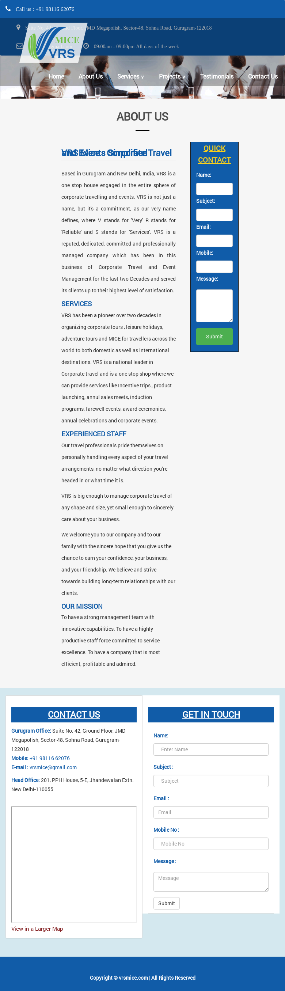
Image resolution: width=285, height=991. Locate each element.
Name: (203, 174)
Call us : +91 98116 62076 (44, 9)
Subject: (205, 200)
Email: (203, 226)
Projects (172, 76)
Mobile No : (166, 829)
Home (56, 76)
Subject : (163, 766)
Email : (161, 798)
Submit (166, 903)
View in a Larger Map (37, 928)
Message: (207, 278)
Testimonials (216, 76)
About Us (91, 76)
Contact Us (263, 76)
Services (130, 76)
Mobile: (204, 252)
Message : (164, 861)
